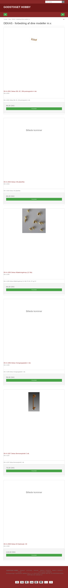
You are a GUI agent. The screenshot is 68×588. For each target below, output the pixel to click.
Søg (63, 1)
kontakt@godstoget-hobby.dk (29, 572)
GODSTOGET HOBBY (17, 7)
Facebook (34, 578)
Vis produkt (34, 108)
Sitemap (35, 576)
